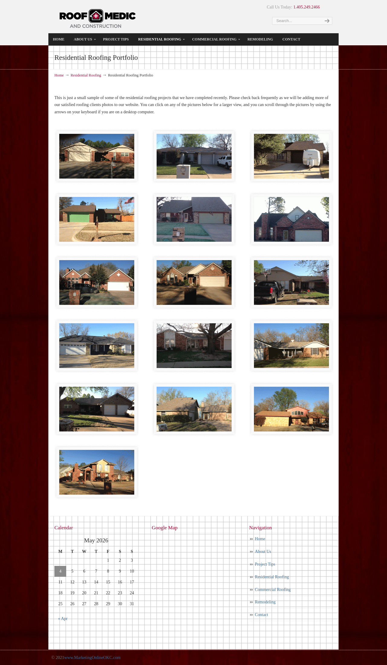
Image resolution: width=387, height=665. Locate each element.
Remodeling (265, 602)
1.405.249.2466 (306, 7)
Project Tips (265, 564)
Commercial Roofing (273, 589)
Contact (261, 614)
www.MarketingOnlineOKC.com (92, 657)
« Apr (63, 618)
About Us (263, 551)
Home (59, 75)
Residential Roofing (85, 75)
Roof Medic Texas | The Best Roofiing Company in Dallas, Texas (97, 18)
